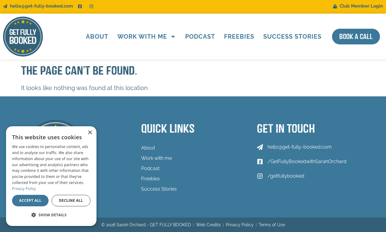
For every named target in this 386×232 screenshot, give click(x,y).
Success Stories (292, 36)
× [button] (89, 132)
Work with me (146, 37)
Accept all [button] (30, 200)
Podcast (200, 36)
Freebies (239, 36)
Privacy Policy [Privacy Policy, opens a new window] (24, 188)
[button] (51, 215)
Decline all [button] (71, 200)
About (97, 36)
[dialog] (51, 176)
